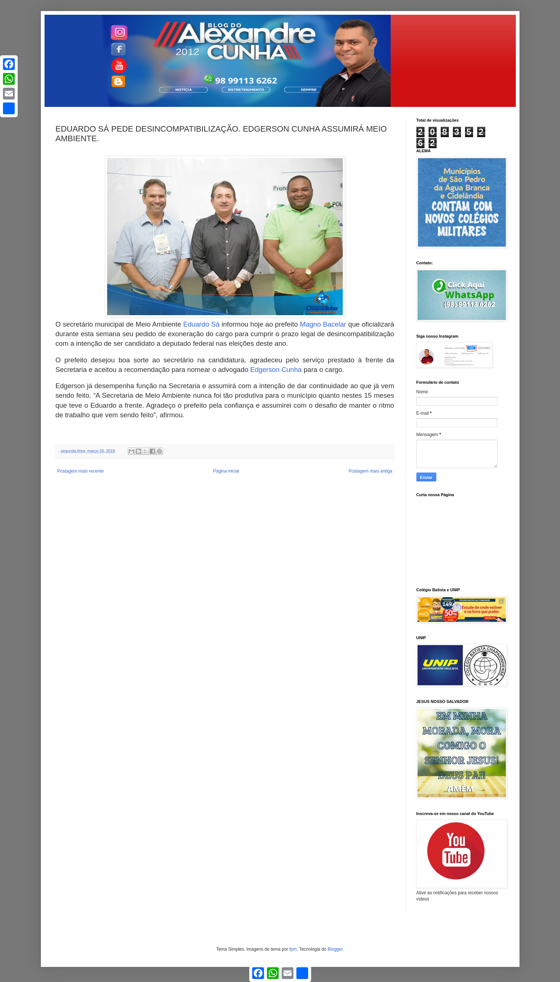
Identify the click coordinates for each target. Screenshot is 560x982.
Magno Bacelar (323, 324)
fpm (293, 949)
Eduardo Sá (201, 324)
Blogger (335, 949)
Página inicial (226, 471)
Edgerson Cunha (276, 369)
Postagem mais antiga (370, 471)
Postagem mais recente (80, 471)
